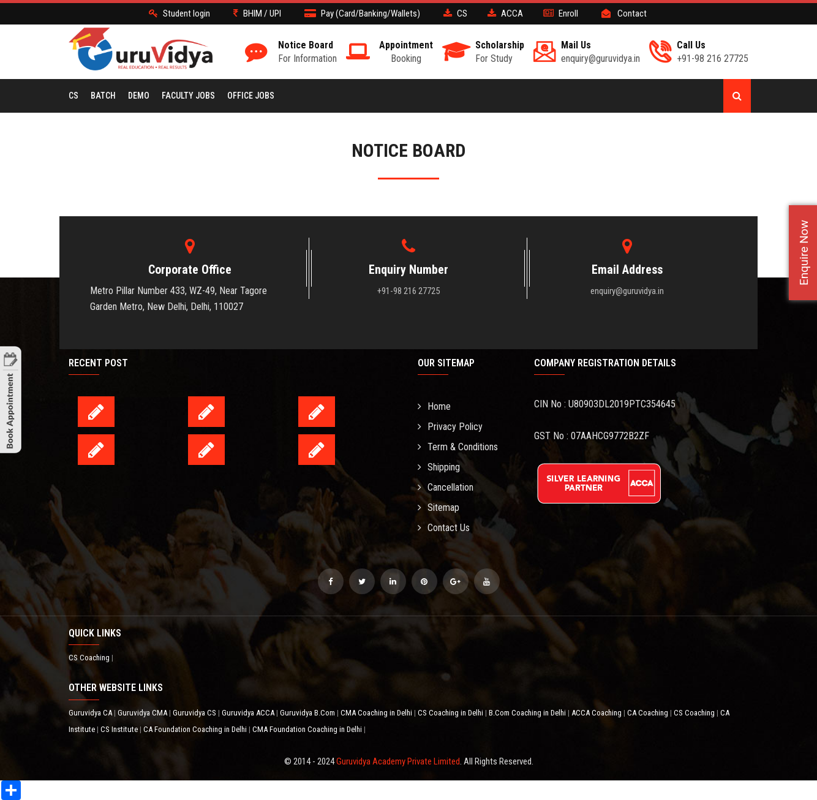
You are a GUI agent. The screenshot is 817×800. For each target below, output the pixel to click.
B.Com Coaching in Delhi (528, 712)
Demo (138, 95)
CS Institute (120, 729)
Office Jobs (250, 95)
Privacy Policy (450, 426)
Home (434, 406)
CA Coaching (648, 712)
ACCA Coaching (597, 712)
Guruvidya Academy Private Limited (398, 761)
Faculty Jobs (188, 95)
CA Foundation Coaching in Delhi (196, 729)
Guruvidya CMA (143, 712)
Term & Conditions (458, 447)
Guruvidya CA (91, 712)
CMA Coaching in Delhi (377, 712)
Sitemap (438, 507)
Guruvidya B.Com (308, 712)
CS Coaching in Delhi (451, 712)
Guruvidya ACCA (249, 712)
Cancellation (445, 487)
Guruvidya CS (195, 712)
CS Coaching (90, 657)
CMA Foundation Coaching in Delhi (308, 729)
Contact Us (444, 528)
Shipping (439, 467)
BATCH (103, 95)
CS (73, 95)
